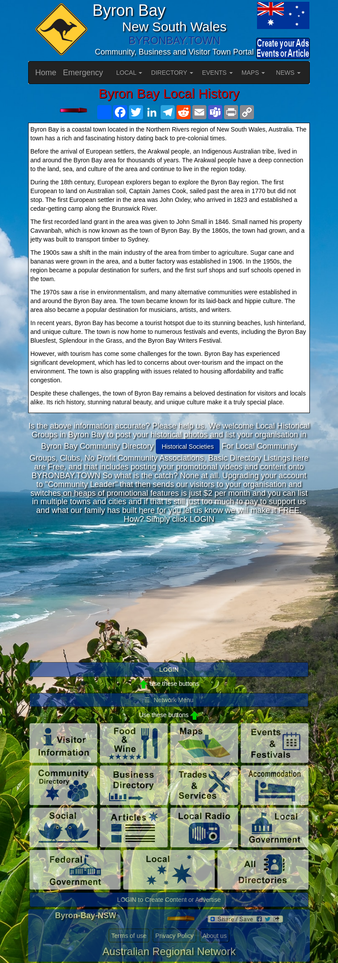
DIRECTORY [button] (172, 72)
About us (214, 935)
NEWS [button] (288, 72)
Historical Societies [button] (187, 446)
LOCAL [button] (129, 72)
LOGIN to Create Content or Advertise (169, 899)
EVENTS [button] (217, 72)
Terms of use (129, 935)
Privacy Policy (174, 935)
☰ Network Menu (168, 699)
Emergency (83, 72)
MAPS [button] (253, 72)
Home (45, 72)
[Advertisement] (169, 597)
